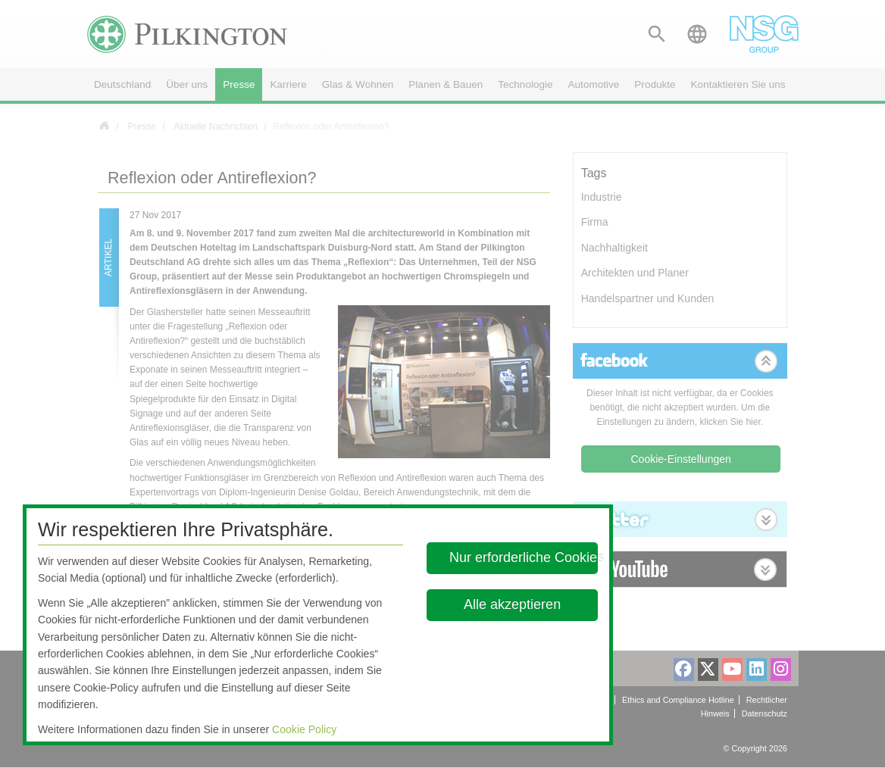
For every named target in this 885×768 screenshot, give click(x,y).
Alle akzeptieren (512, 604)
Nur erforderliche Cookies (523, 557)
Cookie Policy (304, 729)
